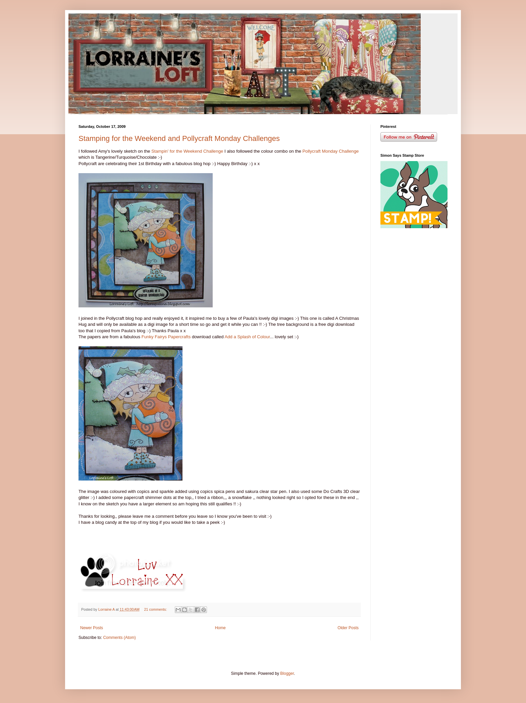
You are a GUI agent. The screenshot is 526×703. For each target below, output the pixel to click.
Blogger (287, 673)
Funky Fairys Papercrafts (166, 336)
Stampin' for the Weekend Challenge (187, 151)
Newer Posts (91, 627)
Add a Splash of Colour (247, 336)
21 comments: (156, 609)
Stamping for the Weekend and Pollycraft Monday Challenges (179, 138)
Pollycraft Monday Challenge (331, 151)
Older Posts (348, 627)
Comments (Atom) (119, 637)
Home (220, 627)
